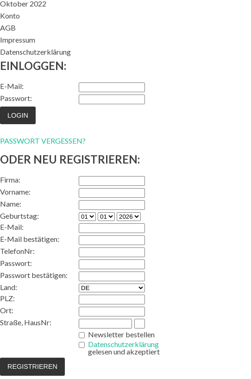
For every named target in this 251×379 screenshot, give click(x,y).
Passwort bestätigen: (34, 275)
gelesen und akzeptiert (124, 348)
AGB (8, 27)
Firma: (10, 179)
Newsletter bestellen (121, 334)
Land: (8, 287)
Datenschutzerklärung (35, 51)
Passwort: (16, 98)
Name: (10, 204)
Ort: (6, 310)
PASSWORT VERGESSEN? (43, 140)
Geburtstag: (19, 216)
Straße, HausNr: (25, 322)
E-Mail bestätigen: (29, 239)
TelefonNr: (17, 251)
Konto (10, 15)
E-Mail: (12, 86)
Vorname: (15, 192)
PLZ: (7, 298)
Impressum (17, 39)
